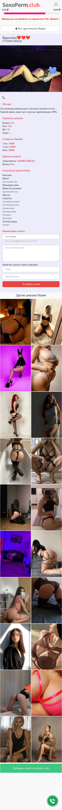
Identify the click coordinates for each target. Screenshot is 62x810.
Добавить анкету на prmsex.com (31, 768)
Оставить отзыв (31, 284)
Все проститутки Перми (30, 28)
